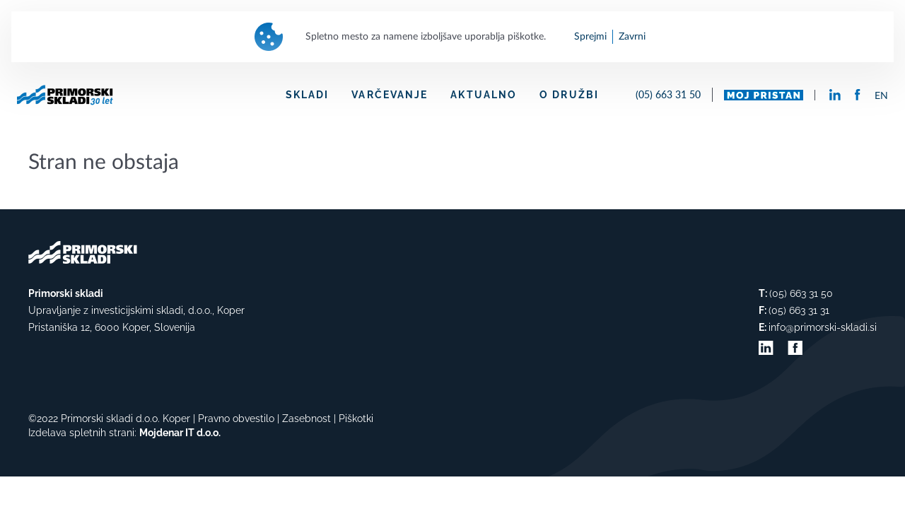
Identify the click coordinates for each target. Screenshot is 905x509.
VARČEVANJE (389, 94)
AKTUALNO (483, 94)
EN (881, 96)
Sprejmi (590, 37)
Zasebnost (306, 418)
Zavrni (632, 37)
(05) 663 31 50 (668, 94)
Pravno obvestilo (236, 418)
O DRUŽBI (569, 94)
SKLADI (307, 94)
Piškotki (356, 418)
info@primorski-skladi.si (823, 327)
